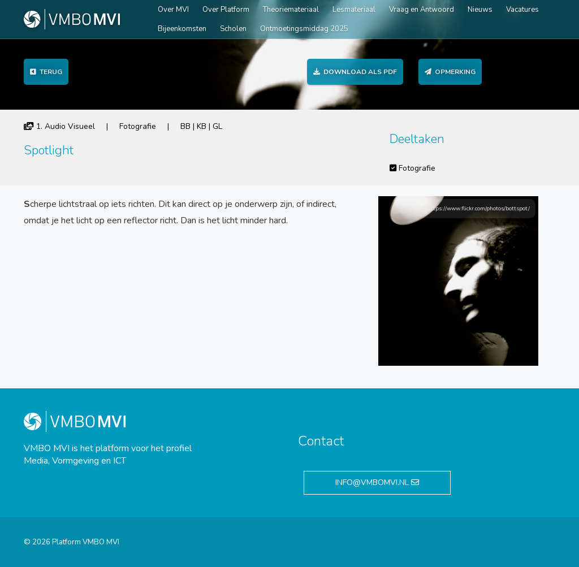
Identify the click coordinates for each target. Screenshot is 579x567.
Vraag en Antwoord (421, 10)
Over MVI (173, 10)
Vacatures (522, 10)
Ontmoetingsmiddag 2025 (304, 29)
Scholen (233, 29)
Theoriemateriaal (291, 10)
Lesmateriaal (353, 10)
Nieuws (480, 10)
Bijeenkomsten (182, 29)
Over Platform (225, 10)
